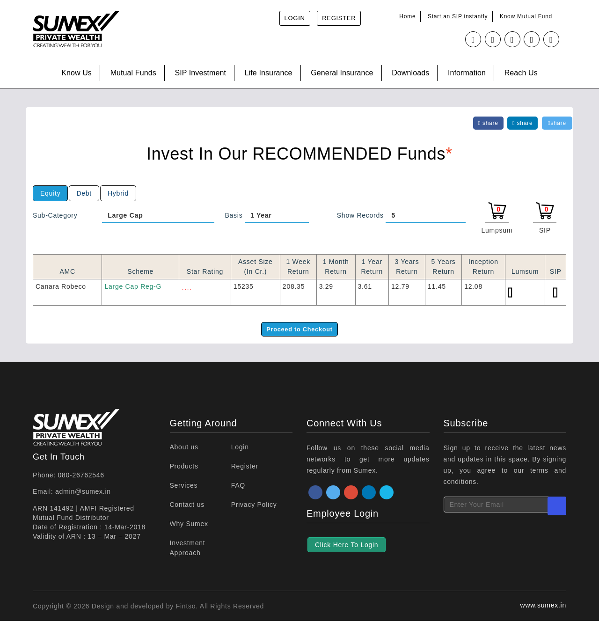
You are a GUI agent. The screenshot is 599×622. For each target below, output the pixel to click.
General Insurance (342, 73)
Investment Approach (187, 548)
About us (184, 448)
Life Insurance (268, 73)
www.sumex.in (543, 606)
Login (295, 18)
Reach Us (521, 73)
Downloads (410, 73)
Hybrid (118, 193)
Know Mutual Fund (526, 16)
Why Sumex (189, 524)
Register (339, 18)
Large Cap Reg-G (132, 286)
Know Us (76, 73)
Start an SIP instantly (458, 16)
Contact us (187, 505)
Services (184, 486)
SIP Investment (200, 73)
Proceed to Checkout (299, 329)
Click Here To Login (346, 545)
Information (467, 73)
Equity (50, 193)
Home (407, 16)
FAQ (238, 486)
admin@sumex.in (83, 492)
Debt (84, 193)
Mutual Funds (133, 73)
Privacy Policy (254, 505)
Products (184, 467)
